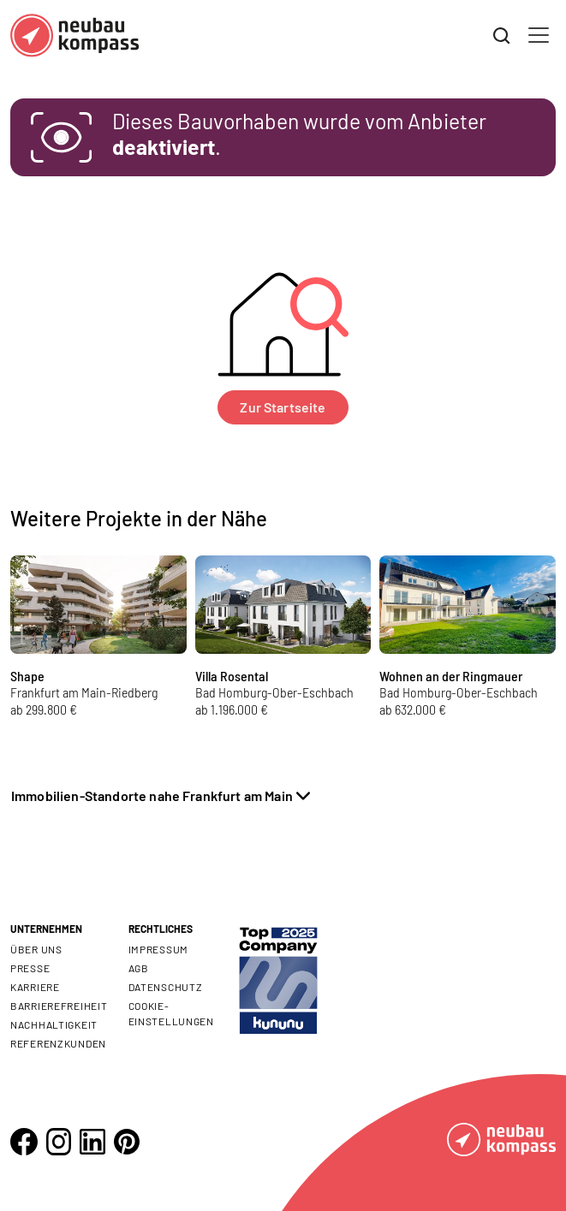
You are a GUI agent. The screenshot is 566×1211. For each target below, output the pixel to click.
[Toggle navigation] (538, 35)
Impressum (158, 949)
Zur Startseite (282, 407)
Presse (30, 968)
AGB (138, 968)
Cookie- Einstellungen (171, 1013)
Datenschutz (165, 987)
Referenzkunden (58, 1043)
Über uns (36, 949)
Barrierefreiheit (59, 1006)
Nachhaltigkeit (54, 1024)
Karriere (35, 987)
